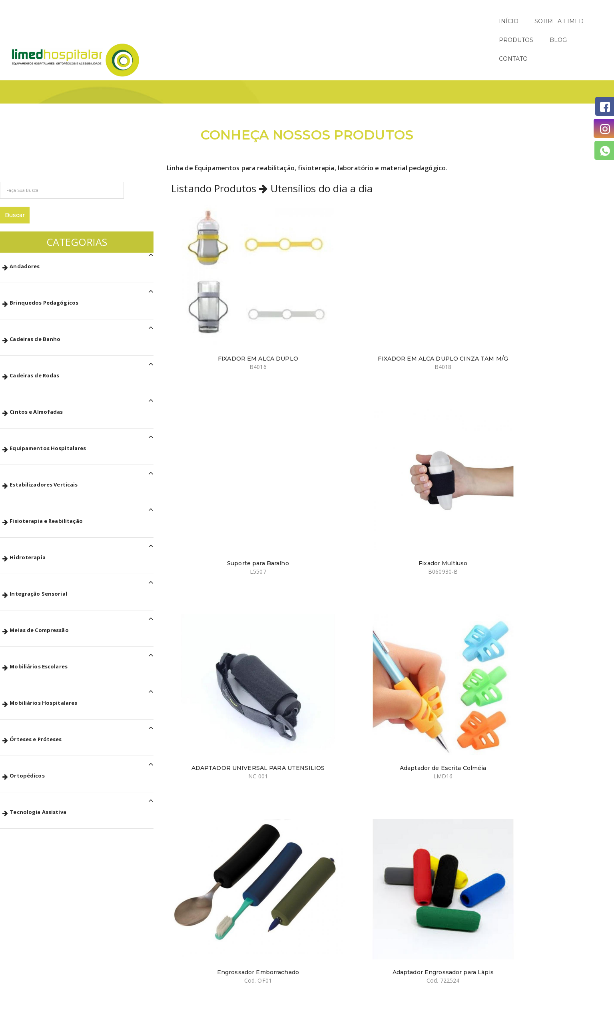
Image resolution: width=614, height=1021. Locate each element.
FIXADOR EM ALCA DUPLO (220, 271)
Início (464, 62)
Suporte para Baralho (438, 271)
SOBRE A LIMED (444, 21)
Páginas (493, 62)
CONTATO (583, 21)
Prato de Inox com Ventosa (438, 816)
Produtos (527, 62)
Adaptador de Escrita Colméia (329, 407)
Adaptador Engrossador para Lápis (547, 411)
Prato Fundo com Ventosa (220, 816)
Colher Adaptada (438, 544)
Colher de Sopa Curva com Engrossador (438, 684)
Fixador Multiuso (547, 271)
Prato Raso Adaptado (329, 816)
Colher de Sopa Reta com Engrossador (547, 684)
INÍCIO (394, 21)
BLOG (544, 21)
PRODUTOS (502, 21)
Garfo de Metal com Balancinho (547, 544)
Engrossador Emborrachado (438, 407)
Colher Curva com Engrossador (329, 680)
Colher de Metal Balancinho (220, 680)
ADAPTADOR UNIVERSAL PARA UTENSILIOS (220, 411)
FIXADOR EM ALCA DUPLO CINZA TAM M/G (329, 275)
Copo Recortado (329, 544)
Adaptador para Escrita (220, 544)
